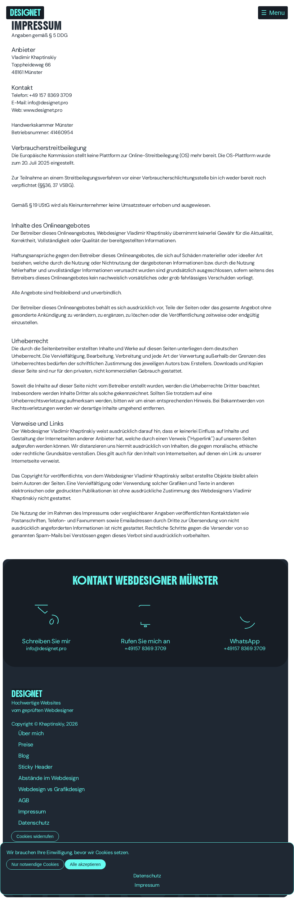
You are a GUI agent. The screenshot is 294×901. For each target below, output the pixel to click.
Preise (25, 744)
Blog (23, 755)
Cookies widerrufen (35, 836)
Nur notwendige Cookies (35, 864)
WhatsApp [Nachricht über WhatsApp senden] (244, 628)
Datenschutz (33, 822)
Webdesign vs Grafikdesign (51, 789)
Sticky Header (35, 767)
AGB (23, 800)
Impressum (32, 811)
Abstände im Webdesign (48, 778)
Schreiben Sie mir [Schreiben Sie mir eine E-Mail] (46, 628)
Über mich (31, 733)
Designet (25, 12)
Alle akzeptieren (85, 864)
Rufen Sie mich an (145, 628)
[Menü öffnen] (273, 12)
